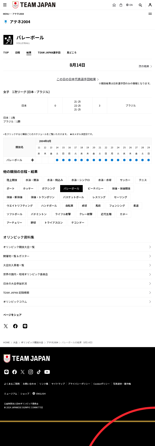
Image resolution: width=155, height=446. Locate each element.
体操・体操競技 (121, 188)
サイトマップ (58, 383)
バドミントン (39, 214)
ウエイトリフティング (20, 205)
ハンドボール (49, 205)
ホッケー (28, 188)
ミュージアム (10, 393)
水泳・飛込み (55, 180)
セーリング (120, 197)
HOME (6, 342)
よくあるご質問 (12, 383)
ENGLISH (41, 393)
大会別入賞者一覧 (13, 265)
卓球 (84, 205)
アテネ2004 (52, 342)
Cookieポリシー (101, 383)
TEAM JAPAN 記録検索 (16, 292)
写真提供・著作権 (122, 383)
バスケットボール (73, 197)
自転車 (69, 205)
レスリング (99, 197)
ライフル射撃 (63, 214)
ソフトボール (14, 214)
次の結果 (144, 66)
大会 (15, 342)
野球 (33, 222)
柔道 (136, 205)
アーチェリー (14, 222)
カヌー (124, 214)
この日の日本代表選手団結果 (76, 79)
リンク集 (43, 383)
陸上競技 (12, 180)
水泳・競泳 (32, 180)
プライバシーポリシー (79, 383)
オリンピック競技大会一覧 (19, 247)
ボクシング (48, 188)
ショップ (24, 393)
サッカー (125, 180)
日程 (17, 52)
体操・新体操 (14, 197)
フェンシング (117, 205)
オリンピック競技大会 (32, 342)
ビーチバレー (96, 188)
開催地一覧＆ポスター (16, 256)
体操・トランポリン (42, 197)
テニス (143, 180)
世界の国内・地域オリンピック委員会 (25, 274)
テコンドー (77, 222)
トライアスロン (53, 222)
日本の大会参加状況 (15, 283)
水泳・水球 (104, 180)
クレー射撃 (85, 214)
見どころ (71, 52)
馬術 (98, 205)
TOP (6, 52)
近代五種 (106, 214)
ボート (11, 188)
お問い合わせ (29, 383)
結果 (28, 52)
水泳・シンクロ (80, 180)
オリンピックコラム (15, 302)
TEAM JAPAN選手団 (49, 52)
